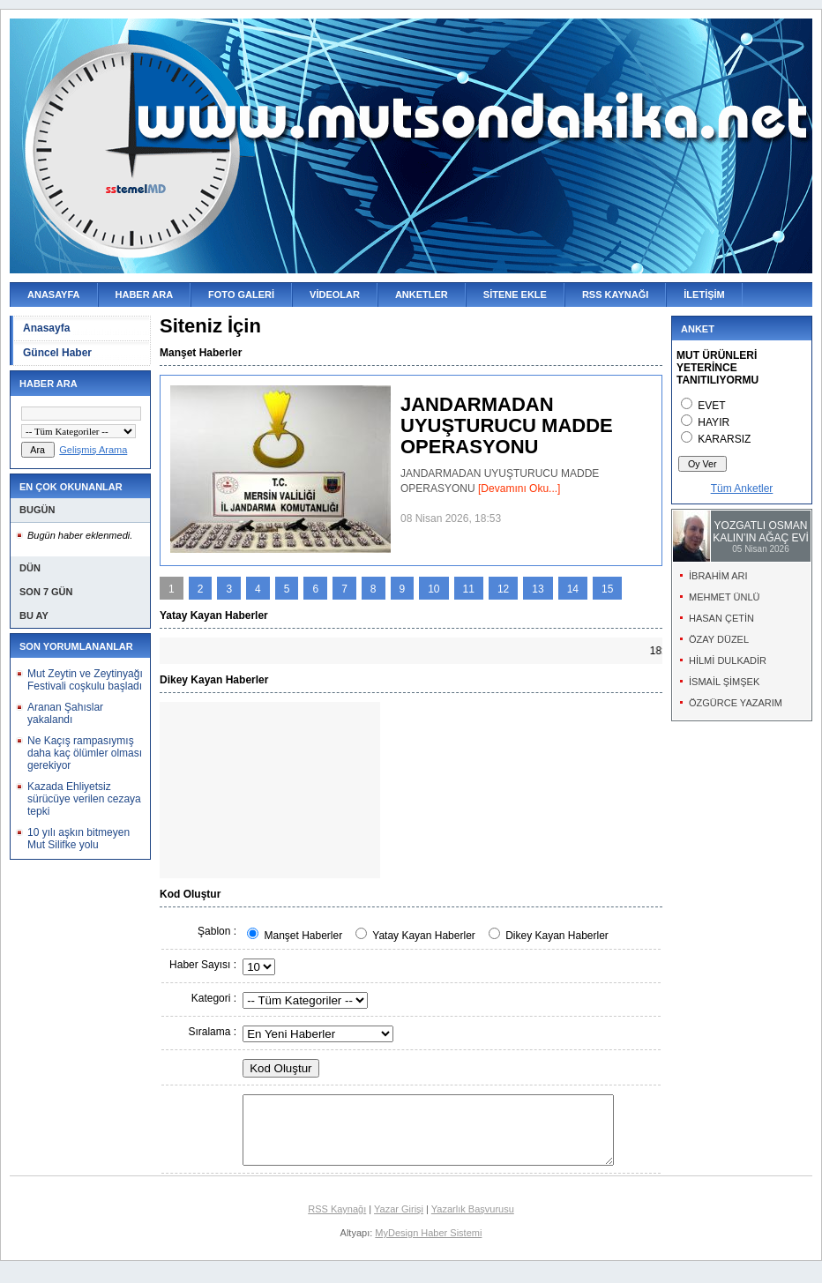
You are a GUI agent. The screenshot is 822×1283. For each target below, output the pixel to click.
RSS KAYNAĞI (615, 294)
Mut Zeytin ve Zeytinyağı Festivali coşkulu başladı (85, 680)
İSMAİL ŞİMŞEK (724, 681)
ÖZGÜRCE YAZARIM (735, 702)
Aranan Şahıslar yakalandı (65, 713)
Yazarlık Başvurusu (472, 1222)
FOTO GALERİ (241, 294)
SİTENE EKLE (515, 294)
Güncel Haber (57, 353)
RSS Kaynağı (337, 1222)
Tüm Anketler (742, 488)
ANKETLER (421, 294)
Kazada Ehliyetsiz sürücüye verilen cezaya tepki (84, 798)
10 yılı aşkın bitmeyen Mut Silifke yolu (78, 838)
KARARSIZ (724, 439)
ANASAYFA (53, 294)
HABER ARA (145, 294)
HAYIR (713, 422)
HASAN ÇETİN (721, 618)
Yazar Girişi (398, 1222)
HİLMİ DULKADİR (727, 660)
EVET (711, 405)
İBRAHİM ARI (718, 576)
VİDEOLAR (335, 294)
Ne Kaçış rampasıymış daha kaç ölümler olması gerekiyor (84, 753)
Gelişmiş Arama (93, 449)
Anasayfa (46, 328)
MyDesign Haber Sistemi (428, 1246)
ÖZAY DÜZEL (719, 639)
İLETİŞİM (704, 294)
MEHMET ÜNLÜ (724, 597)
